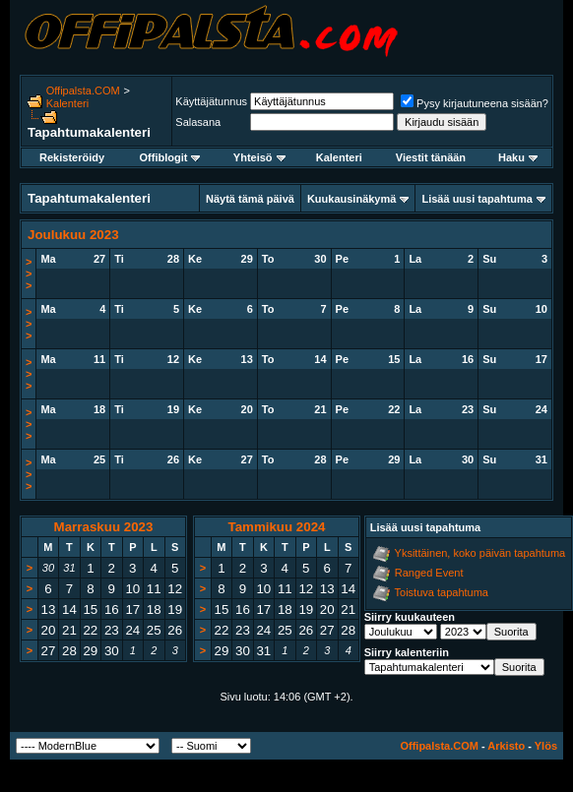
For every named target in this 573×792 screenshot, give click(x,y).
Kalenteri (67, 103)
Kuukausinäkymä (351, 199)
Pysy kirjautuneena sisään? (474, 103)
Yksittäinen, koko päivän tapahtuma (480, 553)
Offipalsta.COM (83, 90)
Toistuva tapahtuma (441, 592)
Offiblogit (170, 157)
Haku (518, 157)
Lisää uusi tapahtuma (476, 199)
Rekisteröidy (71, 157)
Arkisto (506, 746)
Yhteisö (259, 157)
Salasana (198, 122)
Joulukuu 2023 (73, 234)
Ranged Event (429, 573)
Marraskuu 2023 (104, 526)
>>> (29, 273)
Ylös (546, 746)
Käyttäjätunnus (211, 101)
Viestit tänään (431, 157)
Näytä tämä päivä (250, 199)
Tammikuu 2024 (276, 526)
